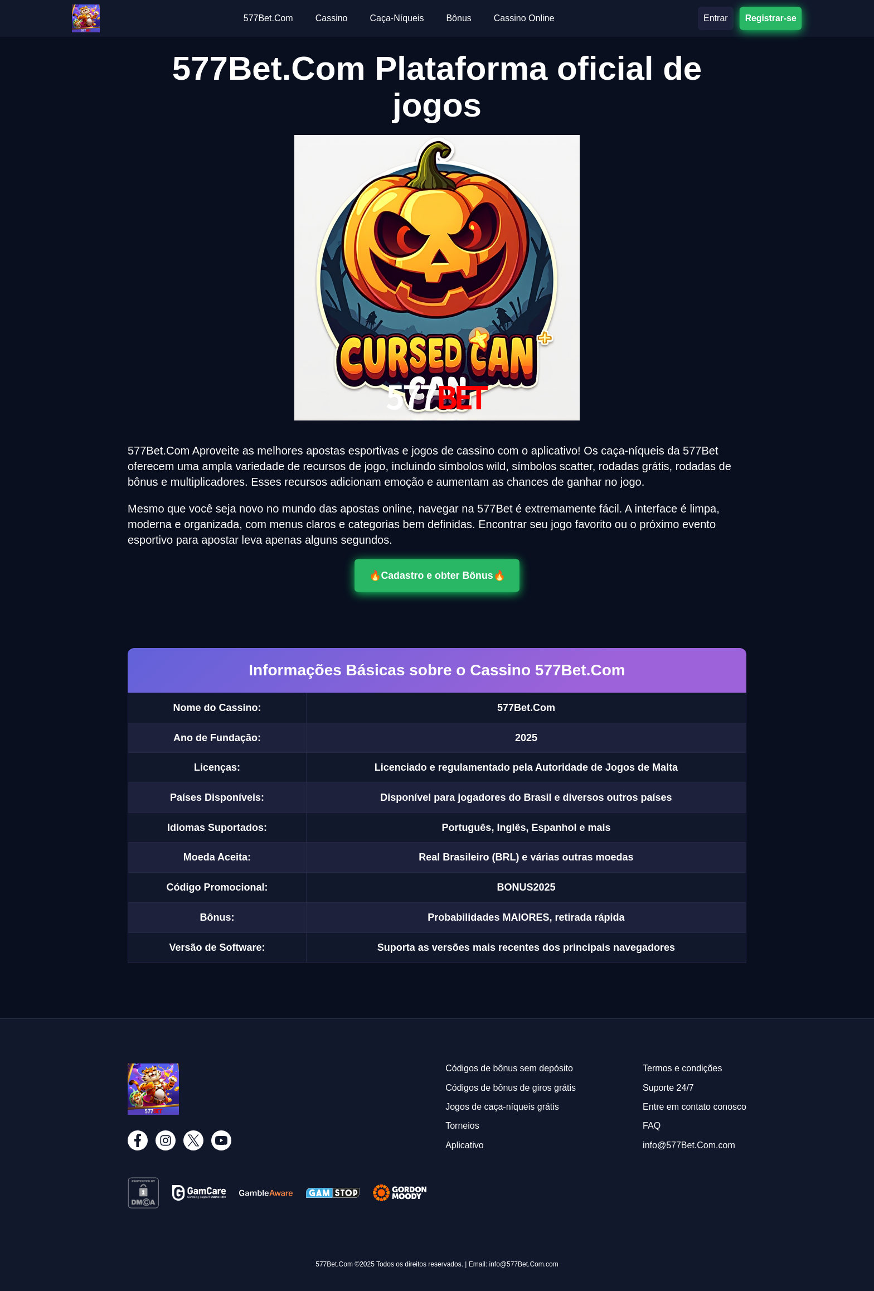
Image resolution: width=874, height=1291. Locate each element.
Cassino (331, 18)
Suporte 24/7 (668, 1087)
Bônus (458, 18)
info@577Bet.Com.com (689, 1145)
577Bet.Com (268, 18)
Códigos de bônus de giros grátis (510, 1087)
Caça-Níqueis (397, 18)
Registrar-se (770, 18)
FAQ (652, 1125)
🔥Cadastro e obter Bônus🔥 (437, 575)
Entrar (715, 18)
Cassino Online (524, 18)
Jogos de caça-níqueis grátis (502, 1106)
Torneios (462, 1125)
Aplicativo (464, 1145)
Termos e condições (682, 1068)
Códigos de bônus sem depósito (509, 1068)
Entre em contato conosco (694, 1106)
